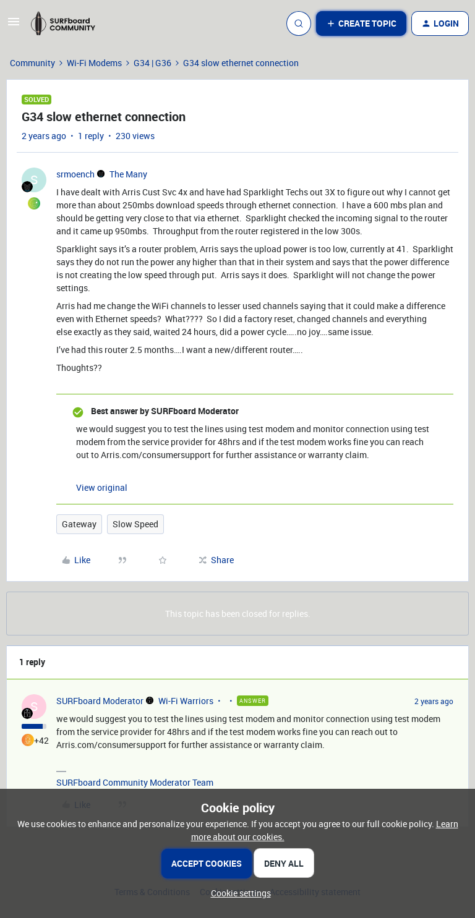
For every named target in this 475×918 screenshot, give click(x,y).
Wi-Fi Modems (94, 63)
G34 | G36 (152, 63)
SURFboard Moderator (99, 701)
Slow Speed (135, 524)
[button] (13, 26)
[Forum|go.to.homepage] (68, 23)
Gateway (79, 524)
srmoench (75, 174)
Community (32, 63)
